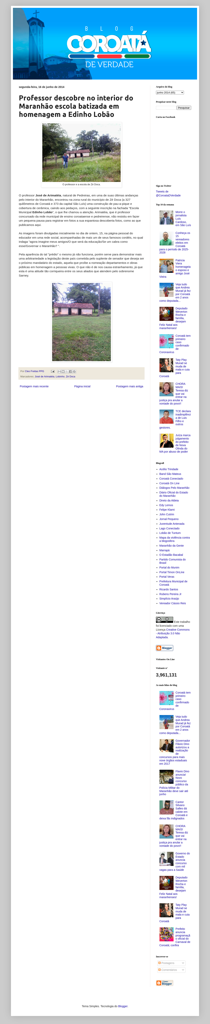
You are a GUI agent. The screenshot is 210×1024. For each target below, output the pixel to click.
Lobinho (60, 376)
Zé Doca (70, 376)
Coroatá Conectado (171, 478)
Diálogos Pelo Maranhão (174, 487)
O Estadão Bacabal (171, 554)
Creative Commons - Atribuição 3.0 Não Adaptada (173, 633)
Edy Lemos (166, 505)
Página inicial (82, 386)
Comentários (167, 969)
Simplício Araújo (169, 598)
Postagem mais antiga (129, 386)
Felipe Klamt (167, 509)
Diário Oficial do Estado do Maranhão (173, 494)
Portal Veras (166, 576)
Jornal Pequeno (169, 519)
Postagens (166, 963)
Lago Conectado (169, 528)
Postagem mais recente (34, 386)
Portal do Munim (169, 567)
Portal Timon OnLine (172, 572)
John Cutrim (166, 514)
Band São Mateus (170, 473)
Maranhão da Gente (171, 545)
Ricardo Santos (168, 589)
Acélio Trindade (168, 469)
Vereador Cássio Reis (172, 603)
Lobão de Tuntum (170, 532)
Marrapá (164, 550)
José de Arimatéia (44, 376)
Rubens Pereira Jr (170, 594)
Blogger (122, 1006)
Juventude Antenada (172, 523)
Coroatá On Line (169, 483)
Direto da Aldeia (169, 500)
